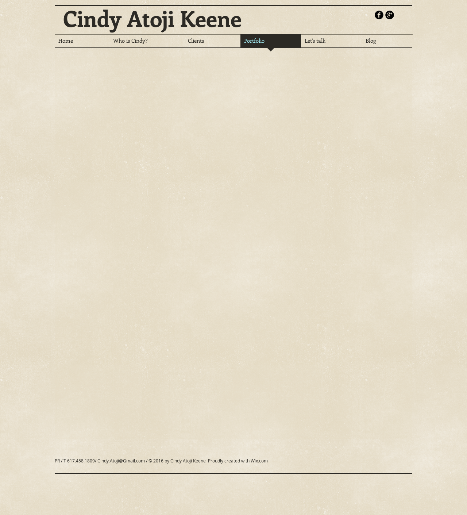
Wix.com (259, 461)
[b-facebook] (379, 15)
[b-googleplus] (389, 15)
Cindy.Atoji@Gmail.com (121, 461)
